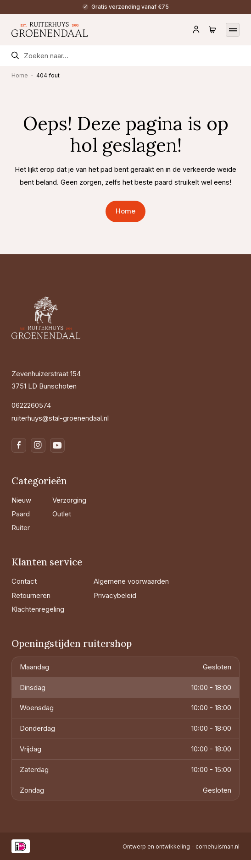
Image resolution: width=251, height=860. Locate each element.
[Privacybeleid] (131, 595)
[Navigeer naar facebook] (18, 445)
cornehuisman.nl (217, 846)
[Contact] (49, 581)
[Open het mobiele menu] (233, 29)
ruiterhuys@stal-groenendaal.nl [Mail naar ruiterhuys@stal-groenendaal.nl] (60, 418)
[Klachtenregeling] (49, 609)
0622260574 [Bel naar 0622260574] (31, 405)
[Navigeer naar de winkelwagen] (212, 29)
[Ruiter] (28, 527)
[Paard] (28, 514)
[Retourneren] (49, 595)
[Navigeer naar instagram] (38, 445)
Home (19, 75)
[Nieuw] (28, 500)
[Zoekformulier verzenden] (15, 56)
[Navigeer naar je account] (196, 29)
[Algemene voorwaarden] (131, 581)
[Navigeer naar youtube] (57, 445)
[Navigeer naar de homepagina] (49, 29)
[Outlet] (69, 514)
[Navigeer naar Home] (125, 211)
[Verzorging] (69, 500)
